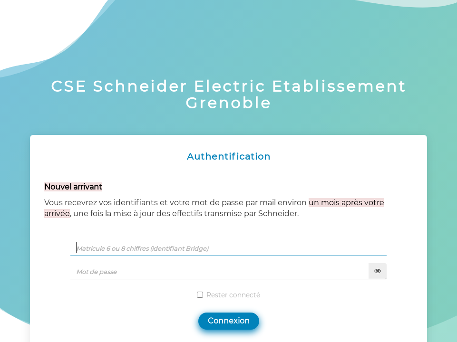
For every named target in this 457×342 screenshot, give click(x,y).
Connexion (229, 320)
